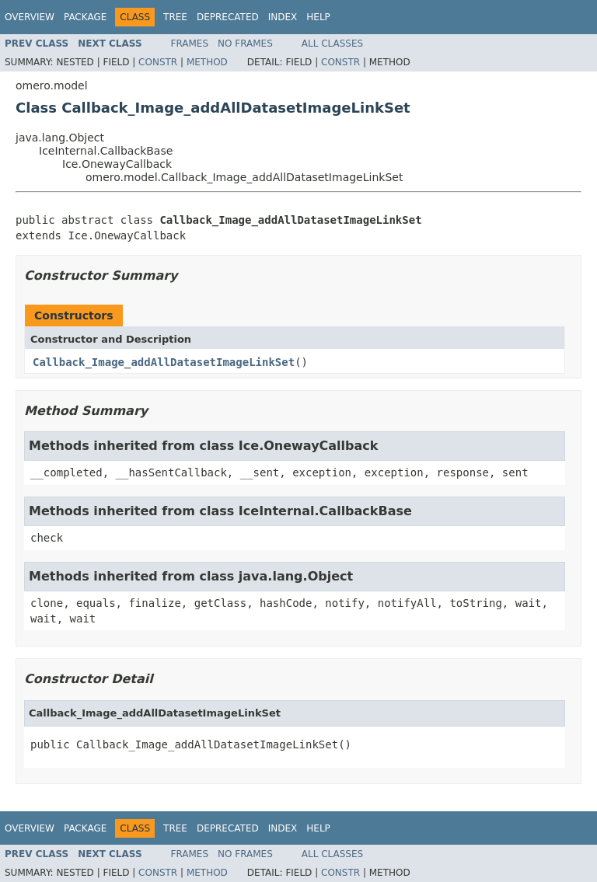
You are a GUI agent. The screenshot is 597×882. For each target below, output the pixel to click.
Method (207, 62)
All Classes (332, 43)
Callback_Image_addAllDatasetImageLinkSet (164, 362)
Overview (29, 17)
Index (283, 17)
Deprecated (228, 17)
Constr (157, 62)
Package (85, 17)
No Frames (245, 43)
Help (318, 17)
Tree (175, 17)
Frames (190, 43)
